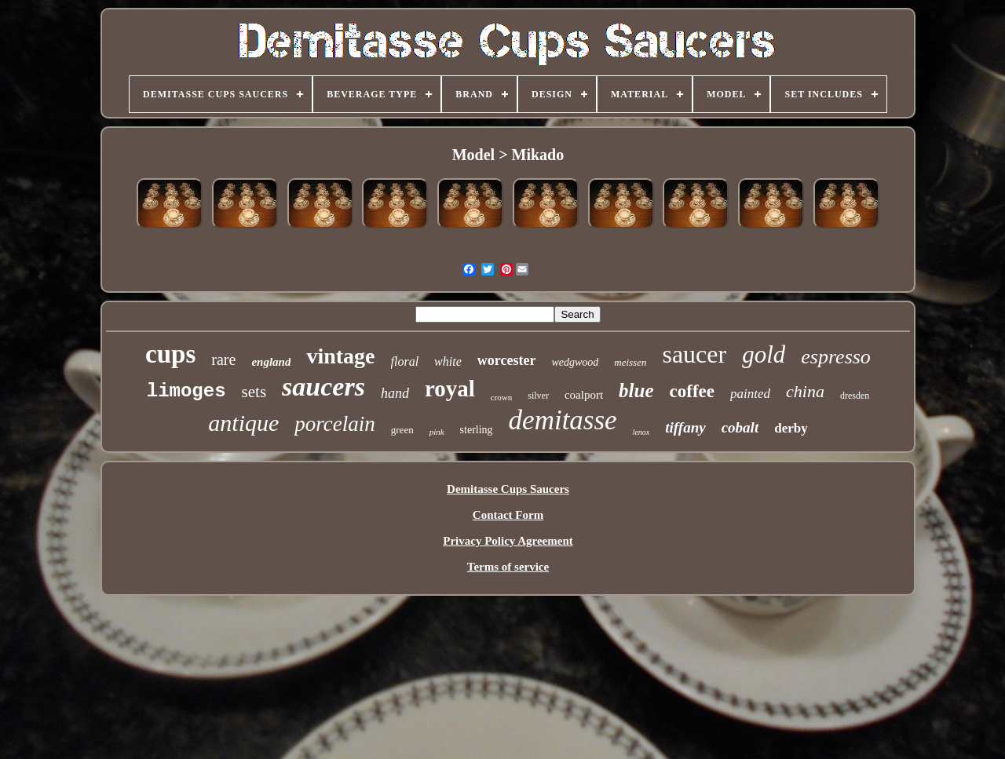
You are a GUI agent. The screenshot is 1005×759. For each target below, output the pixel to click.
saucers (323, 386)
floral (405, 361)
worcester (506, 360)
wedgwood (574, 362)
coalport (584, 395)
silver (538, 395)
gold (763, 354)
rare (223, 359)
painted (750, 393)
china (805, 391)
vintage (340, 356)
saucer (694, 354)
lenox (641, 432)
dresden (854, 395)
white (448, 361)
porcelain (334, 424)
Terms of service (508, 566)
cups (170, 354)
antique (243, 423)
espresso (836, 356)
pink (436, 431)
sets (254, 391)
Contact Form (508, 515)
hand (395, 393)
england (271, 362)
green (402, 430)
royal (450, 388)
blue (636, 390)
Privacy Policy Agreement (508, 541)
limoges (186, 391)
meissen (630, 362)
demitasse (563, 420)
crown (502, 397)
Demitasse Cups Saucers (508, 489)
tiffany (685, 427)
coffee (692, 391)
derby (791, 428)
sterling (476, 430)
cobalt (740, 427)
